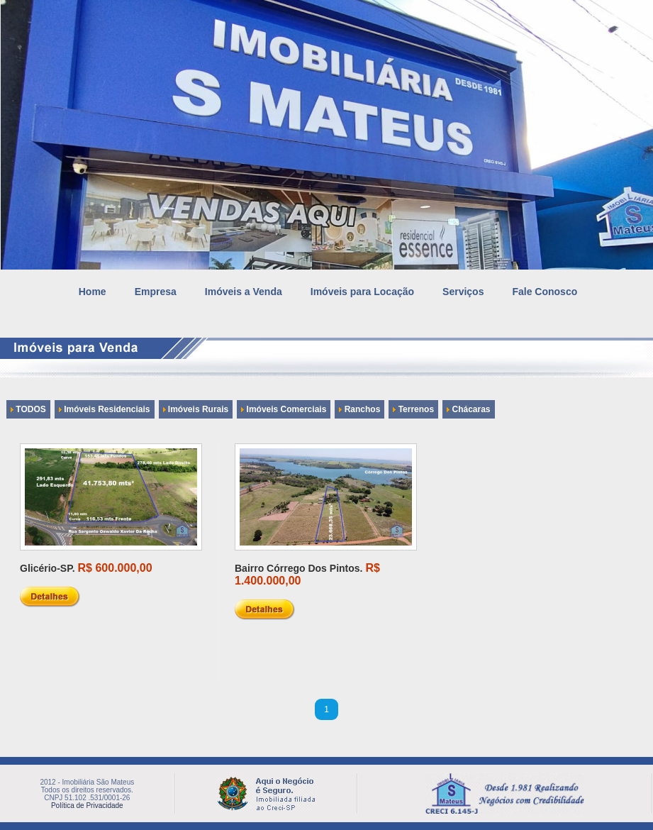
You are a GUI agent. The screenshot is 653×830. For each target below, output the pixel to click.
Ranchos (359, 409)
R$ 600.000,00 (115, 568)
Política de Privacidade (87, 805)
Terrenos (413, 409)
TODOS (28, 409)
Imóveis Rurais (196, 409)
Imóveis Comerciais (283, 409)
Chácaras (468, 409)
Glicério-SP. (47, 568)
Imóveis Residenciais (104, 409)
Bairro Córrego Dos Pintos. (298, 568)
